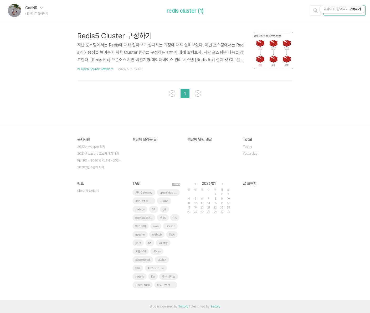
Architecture (156, 268)
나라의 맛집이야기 (88, 191)
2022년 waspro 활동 (91, 147)
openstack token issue (170, 192)
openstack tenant (145, 218)
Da (153, 276)
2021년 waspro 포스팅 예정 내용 (98, 153)
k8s (137, 268)
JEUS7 (162, 260)
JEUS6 (164, 201)
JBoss (157, 251)
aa (149, 243)
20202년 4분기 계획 (90, 167)
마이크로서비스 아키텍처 (167, 285)
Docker (170, 226)
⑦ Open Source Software (95, 69)
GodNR (34, 8)
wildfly (163, 243)
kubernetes (142, 260)
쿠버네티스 (168, 276)
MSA (163, 218)
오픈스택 (140, 251)
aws (155, 226)
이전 (172, 93)
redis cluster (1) (185, 11)
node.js (140, 209)
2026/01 (209, 183)
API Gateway (143, 192)
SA (153, 209)
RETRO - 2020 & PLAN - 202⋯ (99, 160)
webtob (157, 234)
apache (140, 234)
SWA (172, 234)
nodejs (139, 276)
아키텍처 (140, 226)
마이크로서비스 (144, 201)
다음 (198, 93)
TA (175, 218)
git (164, 209)
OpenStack (142, 285)
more (176, 184)
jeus (138, 243)
